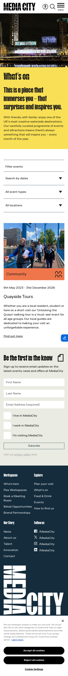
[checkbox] (33, 425)
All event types (15, 192)
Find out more (13, 336)
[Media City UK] (19, 7)
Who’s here (11, 484)
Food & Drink (43, 496)
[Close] (63, 621)
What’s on (41, 490)
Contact (9, 556)
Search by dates (16, 178)
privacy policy (22, 454)
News (7, 531)
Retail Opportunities (18, 506)
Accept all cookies (34, 650)
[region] (34, 646)
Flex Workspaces (15, 490)
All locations (13, 205)
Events (39, 502)
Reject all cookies (34, 660)
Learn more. (18, 640)
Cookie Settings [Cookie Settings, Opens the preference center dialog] (34, 669)
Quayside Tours (18, 296)
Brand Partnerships (17, 513)
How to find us (44, 508)
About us (10, 538)
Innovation (11, 550)
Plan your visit (43, 484)
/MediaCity (44, 531)
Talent (8, 544)
